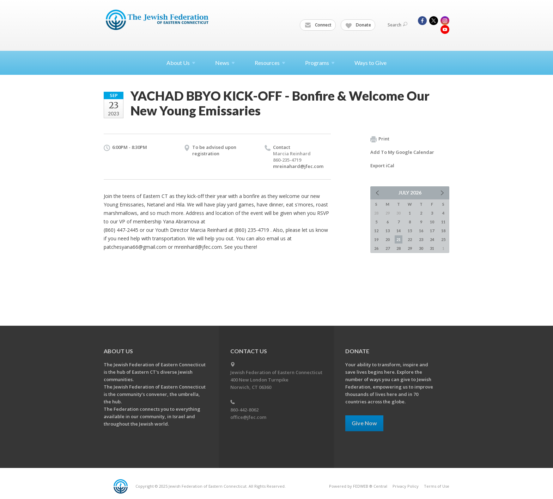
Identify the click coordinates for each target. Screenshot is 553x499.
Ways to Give (370, 62)
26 (376, 248)
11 (443, 222)
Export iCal (382, 165)
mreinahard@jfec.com (298, 166)
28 (398, 248)
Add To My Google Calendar (402, 152)
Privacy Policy (406, 486)
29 (410, 248)
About (180, 62)
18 (443, 230)
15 (410, 230)
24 (432, 239)
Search (397, 25)
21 (398, 239)
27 (387, 248)
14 (398, 230)
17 (432, 230)
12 (376, 230)
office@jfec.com (248, 417)
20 (387, 239)
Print (379, 139)
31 (432, 248)
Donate (358, 25)
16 (421, 230)
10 (432, 222)
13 (387, 230)
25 (443, 239)
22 (410, 239)
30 (421, 248)
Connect (318, 25)
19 (376, 239)
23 (421, 239)
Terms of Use (436, 486)
